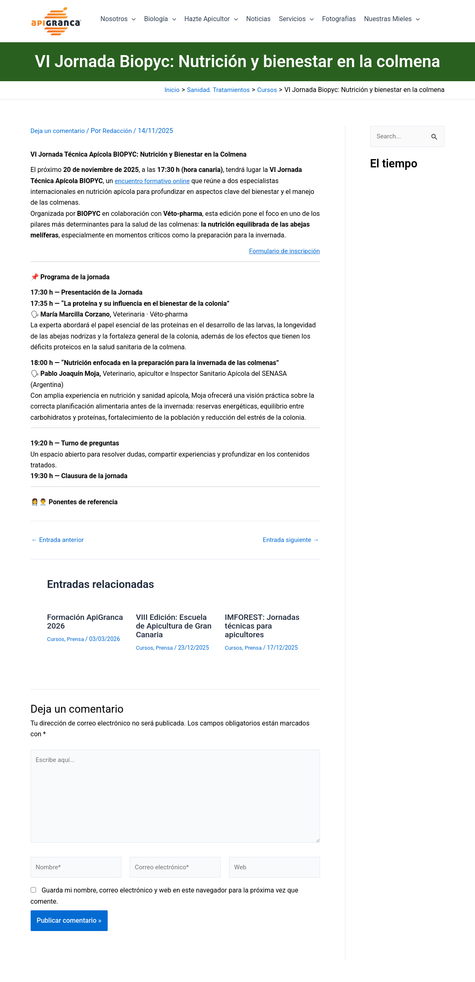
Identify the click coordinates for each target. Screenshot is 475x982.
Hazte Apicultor (211, 19)
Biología (160, 19)
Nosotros (118, 19)
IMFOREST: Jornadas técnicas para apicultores (259, 625)
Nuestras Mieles (392, 19)
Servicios (296, 19)
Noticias (258, 19)
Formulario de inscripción (282, 250)
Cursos (56, 638)
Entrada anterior (59, 540)
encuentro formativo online (154, 180)
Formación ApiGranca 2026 (76, 621)
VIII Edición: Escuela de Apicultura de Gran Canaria (173, 625)
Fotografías (339, 19)
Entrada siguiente (289, 540)
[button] (132, 19)
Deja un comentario (59, 131)
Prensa (77, 638)
